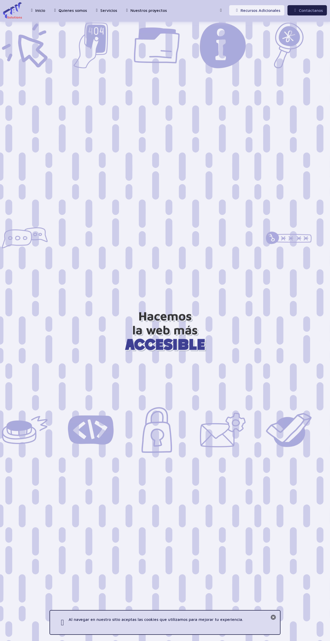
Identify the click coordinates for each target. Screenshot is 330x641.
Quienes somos (69, 10)
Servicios (105, 10)
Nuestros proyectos (145, 10)
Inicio (37, 10)
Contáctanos (308, 10)
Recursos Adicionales (257, 10)
